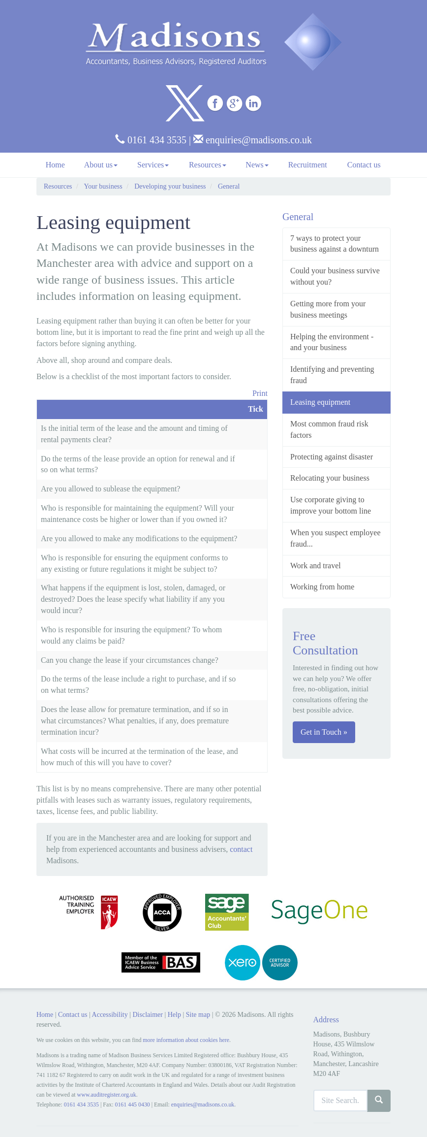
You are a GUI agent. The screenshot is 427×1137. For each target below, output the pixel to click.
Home (55, 165)
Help (174, 1014)
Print (260, 393)
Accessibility (110, 1014)
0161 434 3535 (150, 139)
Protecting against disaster (331, 457)
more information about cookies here (186, 1040)
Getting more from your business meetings (328, 309)
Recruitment (307, 165)
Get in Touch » (324, 732)
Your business (103, 186)
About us (101, 165)
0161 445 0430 (132, 1104)
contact (241, 849)
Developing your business (170, 186)
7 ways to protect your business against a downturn (334, 244)
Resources (207, 165)
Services (153, 165)
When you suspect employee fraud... (335, 538)
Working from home (322, 587)
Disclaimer (147, 1014)
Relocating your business (329, 478)
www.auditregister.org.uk (106, 1094)
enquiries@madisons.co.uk (252, 139)
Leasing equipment (320, 402)
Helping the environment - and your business (331, 342)
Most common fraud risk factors (329, 429)
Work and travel (315, 565)
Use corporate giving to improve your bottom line (330, 505)
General (229, 186)
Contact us (364, 165)
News (256, 165)
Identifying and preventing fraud (332, 375)
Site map (198, 1014)
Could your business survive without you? (335, 276)
